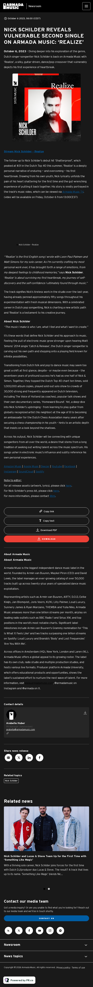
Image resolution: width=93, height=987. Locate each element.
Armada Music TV (72, 191)
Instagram (10, 471)
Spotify (39, 471)
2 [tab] (49, 889)
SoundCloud (26, 471)
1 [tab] (44, 889)
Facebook (69, 466)
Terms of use (78, 967)
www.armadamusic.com (39, 682)
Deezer (45, 466)
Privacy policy (63, 967)
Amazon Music (13, 466)
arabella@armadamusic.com (20, 729)
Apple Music (31, 466)
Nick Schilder (11, 780)
